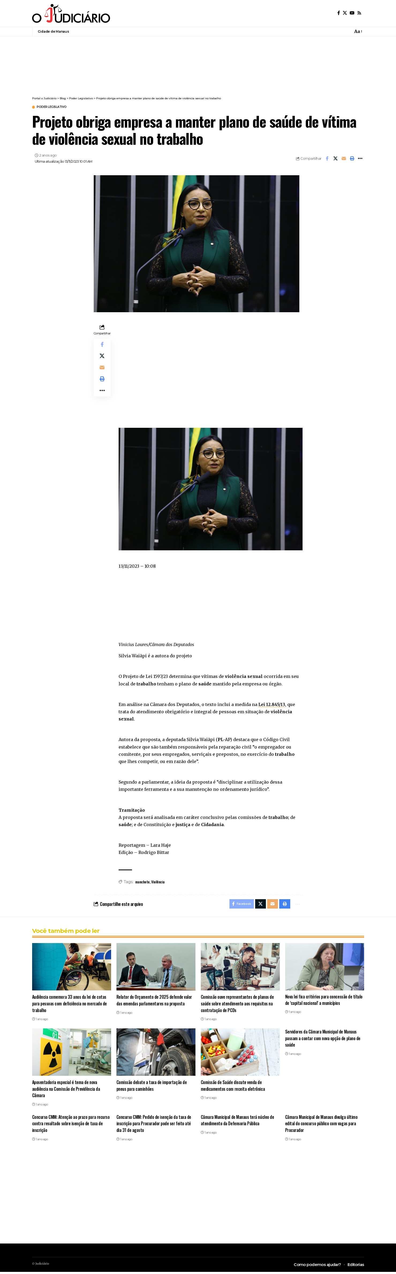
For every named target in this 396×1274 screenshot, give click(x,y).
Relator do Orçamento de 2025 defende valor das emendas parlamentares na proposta (154, 1002)
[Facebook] (338, 13)
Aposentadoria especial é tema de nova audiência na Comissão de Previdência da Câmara (66, 1090)
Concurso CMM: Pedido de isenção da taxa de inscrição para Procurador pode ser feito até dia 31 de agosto (154, 1125)
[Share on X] (335, 159)
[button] (352, 159)
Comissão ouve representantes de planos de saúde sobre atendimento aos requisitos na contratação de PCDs (238, 1005)
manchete (142, 882)
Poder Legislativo (55, 107)
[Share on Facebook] (327, 159)
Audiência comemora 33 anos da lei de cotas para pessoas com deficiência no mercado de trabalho (70, 1005)
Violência (158, 882)
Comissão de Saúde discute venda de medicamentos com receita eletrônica (233, 1087)
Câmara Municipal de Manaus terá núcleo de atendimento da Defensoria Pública (238, 1122)
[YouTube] (352, 13)
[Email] (344, 159)
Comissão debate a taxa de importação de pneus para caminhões (151, 1087)
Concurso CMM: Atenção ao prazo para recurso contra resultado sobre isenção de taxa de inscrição (68, 1125)
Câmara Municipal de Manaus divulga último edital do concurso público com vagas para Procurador (321, 1125)
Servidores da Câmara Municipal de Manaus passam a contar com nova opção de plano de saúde (323, 1040)
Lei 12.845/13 (272, 705)
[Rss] (359, 13)
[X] (344, 13)
